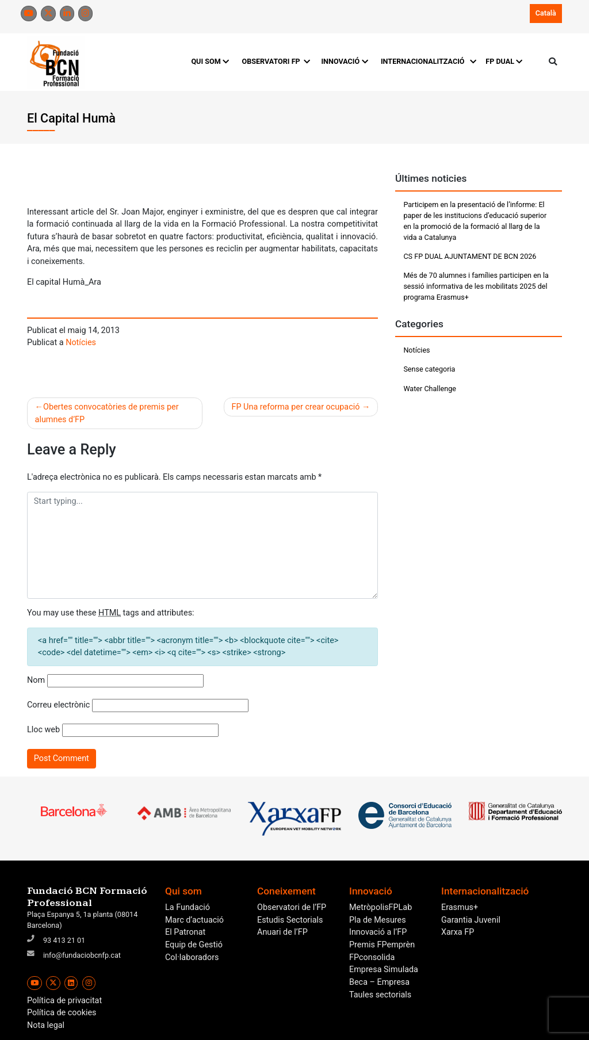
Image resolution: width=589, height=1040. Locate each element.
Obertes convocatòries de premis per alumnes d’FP (107, 413)
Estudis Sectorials (290, 920)
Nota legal (45, 1025)
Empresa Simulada (383, 969)
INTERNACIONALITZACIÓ (427, 61)
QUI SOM (210, 61)
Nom (36, 680)
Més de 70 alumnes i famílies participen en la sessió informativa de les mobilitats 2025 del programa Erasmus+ (475, 286)
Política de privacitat (64, 1000)
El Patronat (185, 932)
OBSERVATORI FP (275, 61)
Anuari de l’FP (282, 932)
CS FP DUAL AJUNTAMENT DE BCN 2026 (469, 256)
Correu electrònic (58, 705)
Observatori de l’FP (291, 907)
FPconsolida (372, 957)
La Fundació (187, 907)
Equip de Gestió (194, 945)
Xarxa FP (457, 932)
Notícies (81, 342)
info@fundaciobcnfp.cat (82, 955)
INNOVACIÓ (344, 61)
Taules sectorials (380, 995)
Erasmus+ (459, 907)
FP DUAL (503, 61)
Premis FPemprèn (382, 945)
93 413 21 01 (64, 940)
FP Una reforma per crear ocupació (296, 407)
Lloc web (43, 730)
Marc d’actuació (194, 920)
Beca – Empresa (379, 982)
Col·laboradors (192, 957)
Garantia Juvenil (470, 920)
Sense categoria (429, 369)
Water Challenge (429, 388)
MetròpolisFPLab (380, 907)
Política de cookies (62, 1013)
